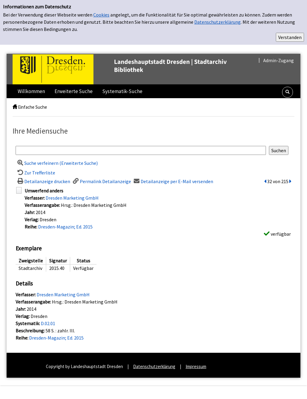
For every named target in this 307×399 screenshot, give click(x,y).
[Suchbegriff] (141, 150)
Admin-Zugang (278, 60)
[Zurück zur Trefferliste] (35, 173)
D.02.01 (48, 323)
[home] (15, 107)
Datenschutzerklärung (217, 22)
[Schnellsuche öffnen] (287, 92)
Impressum (196, 366)
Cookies (101, 15)
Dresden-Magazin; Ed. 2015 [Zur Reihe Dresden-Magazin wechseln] (65, 227)
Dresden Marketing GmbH (72, 198)
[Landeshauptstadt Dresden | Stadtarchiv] (132, 69)
